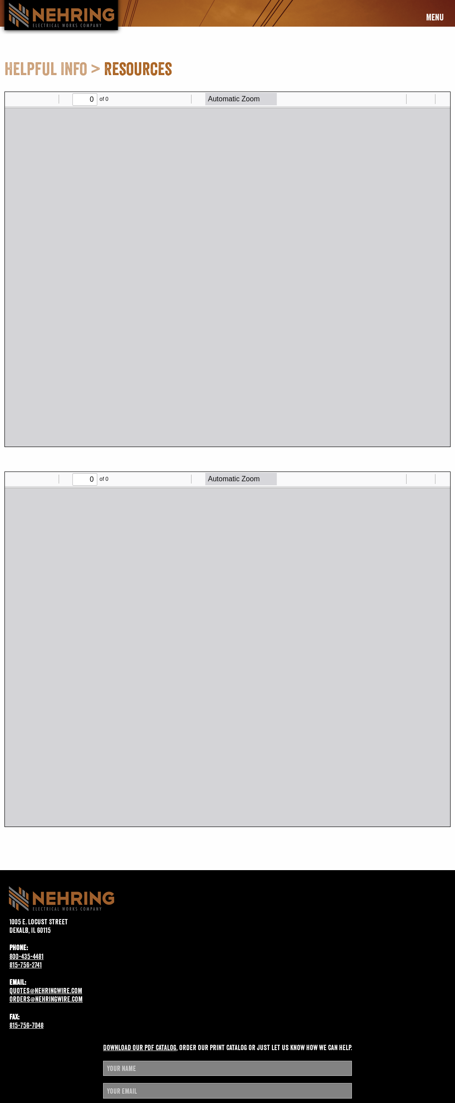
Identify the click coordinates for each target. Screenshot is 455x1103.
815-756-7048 (26, 1025)
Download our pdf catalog (139, 1047)
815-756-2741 (25, 964)
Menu (434, 17)
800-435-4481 (26, 956)
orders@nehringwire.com (46, 999)
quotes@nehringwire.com (45, 990)
